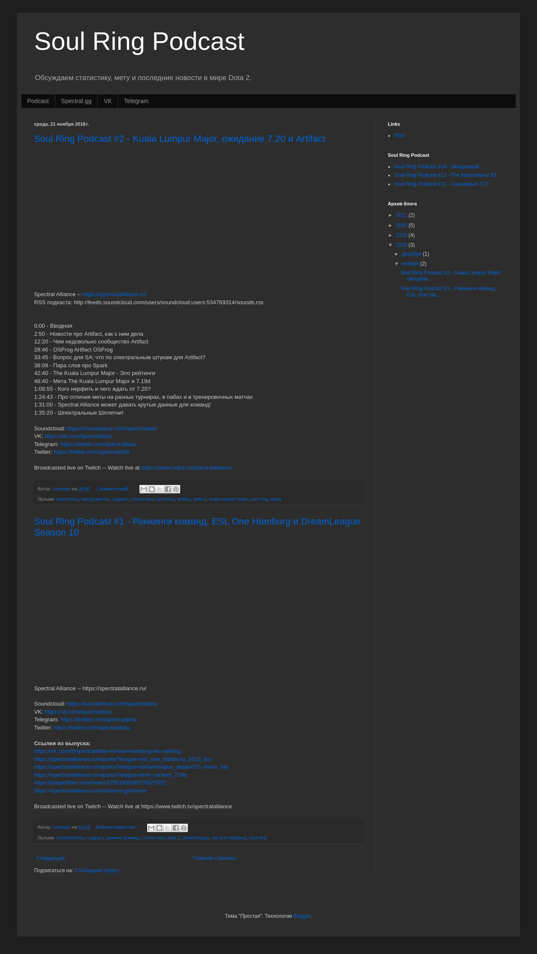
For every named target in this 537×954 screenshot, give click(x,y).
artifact (184, 498)
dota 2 (199, 498)
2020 (402, 225)
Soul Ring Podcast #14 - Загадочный (436, 167)
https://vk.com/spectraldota (78, 436)
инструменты (95, 498)
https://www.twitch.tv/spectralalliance (186, 467)
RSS (399, 135)
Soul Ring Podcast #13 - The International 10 (445, 175)
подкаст (120, 498)
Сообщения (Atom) (97, 870)
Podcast (38, 101)
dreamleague (195, 837)
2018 (402, 245)
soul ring (259, 498)
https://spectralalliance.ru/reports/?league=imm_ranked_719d (110, 775)
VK (108, 101)
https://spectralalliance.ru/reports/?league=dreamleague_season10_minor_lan (131, 767)
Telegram (136, 101)
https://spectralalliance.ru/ (115, 294)
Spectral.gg (76, 101)
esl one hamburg (229, 837)
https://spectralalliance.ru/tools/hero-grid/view (90, 790)
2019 (402, 235)
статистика (141, 498)
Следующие (50, 858)
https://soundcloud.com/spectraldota (112, 428)
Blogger (302, 916)
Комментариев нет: (117, 827)
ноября (411, 264)
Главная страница (214, 858)
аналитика (67, 498)
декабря (412, 254)
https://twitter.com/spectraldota (98, 444)
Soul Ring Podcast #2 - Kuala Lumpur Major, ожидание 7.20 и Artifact (179, 138)
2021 (402, 215)
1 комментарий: (113, 488)
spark (275, 498)
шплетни (165, 498)
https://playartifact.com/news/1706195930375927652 (100, 782)
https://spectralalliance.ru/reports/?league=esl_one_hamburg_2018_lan (122, 759)
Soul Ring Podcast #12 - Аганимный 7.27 (441, 184)
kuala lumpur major (228, 498)
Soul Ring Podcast (139, 41)
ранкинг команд (122, 837)
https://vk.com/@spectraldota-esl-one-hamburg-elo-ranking (107, 751)
